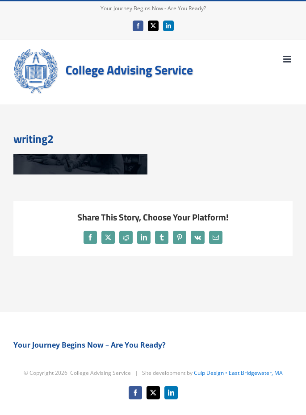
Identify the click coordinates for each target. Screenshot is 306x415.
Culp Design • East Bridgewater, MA (238, 373)
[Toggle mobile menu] (288, 59)
